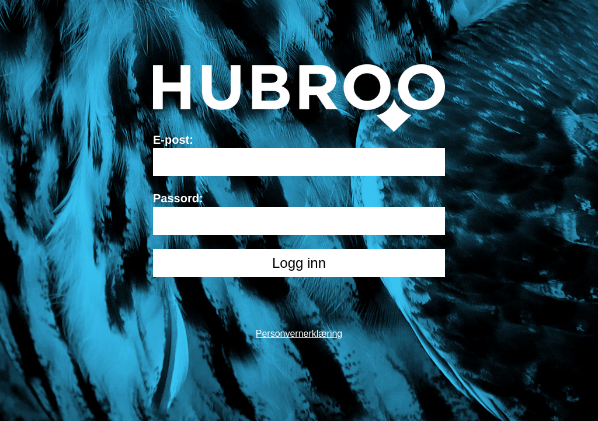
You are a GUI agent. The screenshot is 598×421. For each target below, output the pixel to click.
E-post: (173, 139)
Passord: (178, 198)
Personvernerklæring (299, 334)
